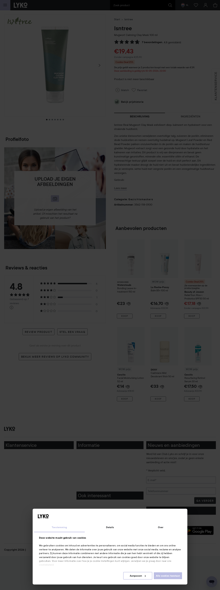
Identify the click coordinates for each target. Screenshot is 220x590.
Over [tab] (160, 527)
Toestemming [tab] (59, 527)
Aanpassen (138, 575)
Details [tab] (110, 527)
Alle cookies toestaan (168, 575)
